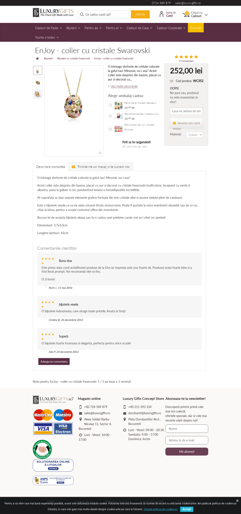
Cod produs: (184, 81)
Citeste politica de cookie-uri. (161, 509)
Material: (176, 134)
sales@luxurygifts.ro (188, 3)
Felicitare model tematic (140, 103)
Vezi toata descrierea (124, 86)
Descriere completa (50, 166)
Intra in (168, 14)
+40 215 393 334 (139, 407)
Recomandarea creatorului (141, 113)
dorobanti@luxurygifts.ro (144, 413)
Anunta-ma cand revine (186, 125)
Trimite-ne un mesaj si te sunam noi (101, 166)
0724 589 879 (161, 3)
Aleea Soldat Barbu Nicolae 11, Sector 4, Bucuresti (95, 423)
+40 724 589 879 (95, 407)
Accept (187, 509)
